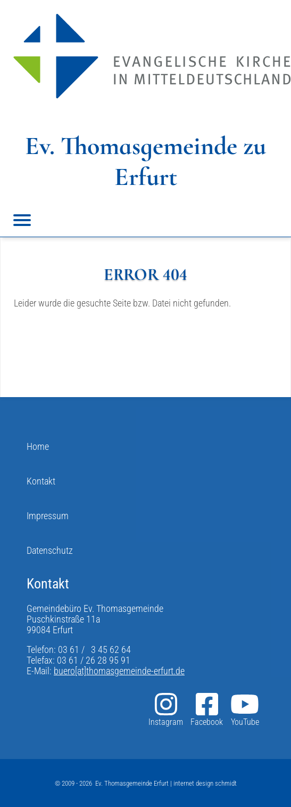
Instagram (165, 709)
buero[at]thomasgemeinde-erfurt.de (119, 671)
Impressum (48, 516)
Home (38, 446)
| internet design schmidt (203, 783)
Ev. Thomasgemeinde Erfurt (132, 783)
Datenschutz (50, 550)
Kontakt (41, 481)
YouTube (244, 709)
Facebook (206, 709)
